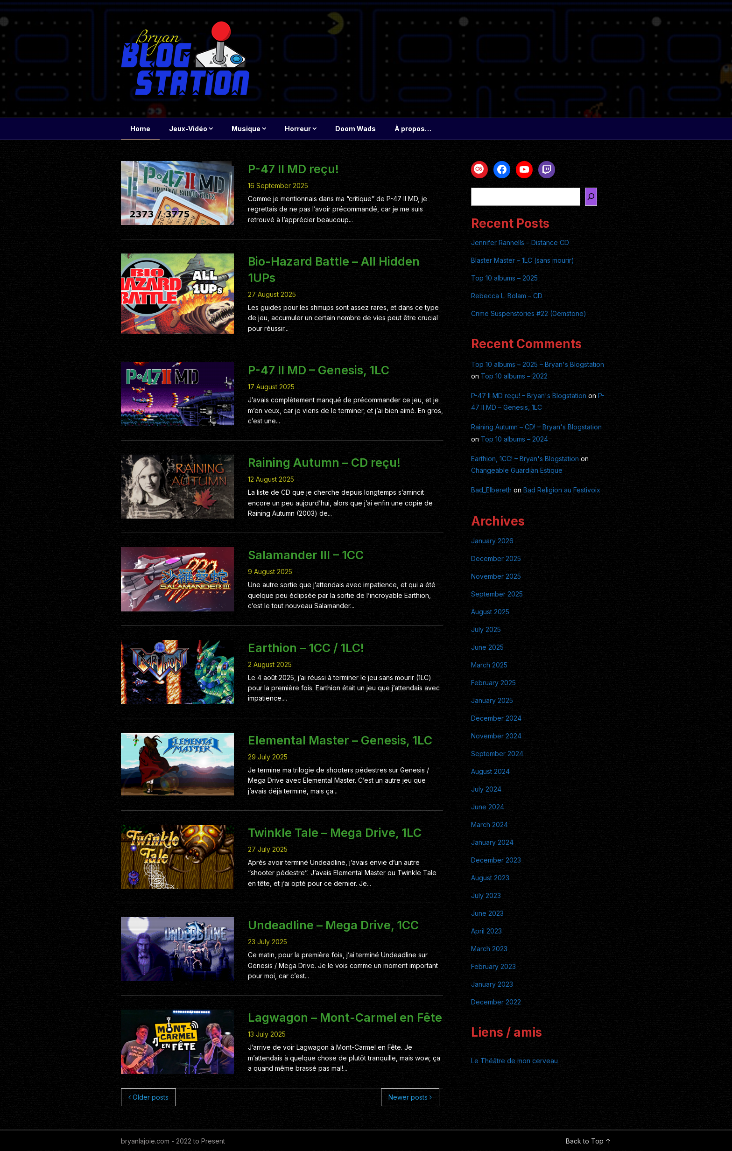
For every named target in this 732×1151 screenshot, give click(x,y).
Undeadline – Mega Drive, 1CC (333, 926)
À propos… (412, 129)
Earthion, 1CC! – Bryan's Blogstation (525, 459)
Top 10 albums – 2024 (514, 439)
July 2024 (486, 789)
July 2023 (486, 896)
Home (140, 129)
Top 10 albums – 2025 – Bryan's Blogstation (537, 365)
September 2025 (497, 594)
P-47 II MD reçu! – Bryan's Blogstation (528, 396)
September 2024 (497, 754)
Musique (246, 129)
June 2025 (487, 648)
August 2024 (490, 772)
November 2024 (496, 736)
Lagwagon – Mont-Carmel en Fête (345, 1018)
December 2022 (496, 1002)
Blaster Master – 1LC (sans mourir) (522, 261)
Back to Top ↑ (588, 1141)
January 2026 (492, 541)
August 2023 (490, 878)
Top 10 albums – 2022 (514, 376)
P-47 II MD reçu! (293, 169)
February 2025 (493, 683)
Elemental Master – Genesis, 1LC (340, 741)
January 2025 (492, 701)
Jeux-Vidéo (188, 129)
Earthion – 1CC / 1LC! (306, 648)
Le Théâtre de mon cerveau (514, 1061)
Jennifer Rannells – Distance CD (520, 243)
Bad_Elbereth (491, 490)
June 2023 (487, 914)
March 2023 (489, 949)
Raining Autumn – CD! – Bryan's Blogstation (536, 427)
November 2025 (496, 577)
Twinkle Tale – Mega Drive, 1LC (335, 833)
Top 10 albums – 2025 (504, 278)
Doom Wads (355, 129)
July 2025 (486, 630)
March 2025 (489, 665)
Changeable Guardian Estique (517, 471)
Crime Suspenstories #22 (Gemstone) (528, 314)
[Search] (591, 197)
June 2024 (487, 807)
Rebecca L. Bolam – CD (506, 296)
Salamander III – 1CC (306, 555)
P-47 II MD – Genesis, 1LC (318, 371)
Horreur (298, 129)
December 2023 (496, 860)
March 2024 (489, 825)
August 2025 (490, 612)
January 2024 (492, 843)
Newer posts (410, 1098)
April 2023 (486, 931)
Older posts (148, 1098)
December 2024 (496, 719)
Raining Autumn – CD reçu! (324, 463)
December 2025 (496, 559)
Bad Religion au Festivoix (561, 490)
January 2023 (492, 985)
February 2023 (493, 967)
